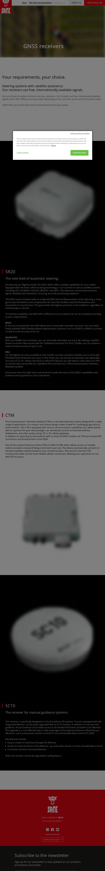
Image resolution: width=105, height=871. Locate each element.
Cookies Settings (23, 176)
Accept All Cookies (79, 176)
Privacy (53, 169)
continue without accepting (79, 157)
